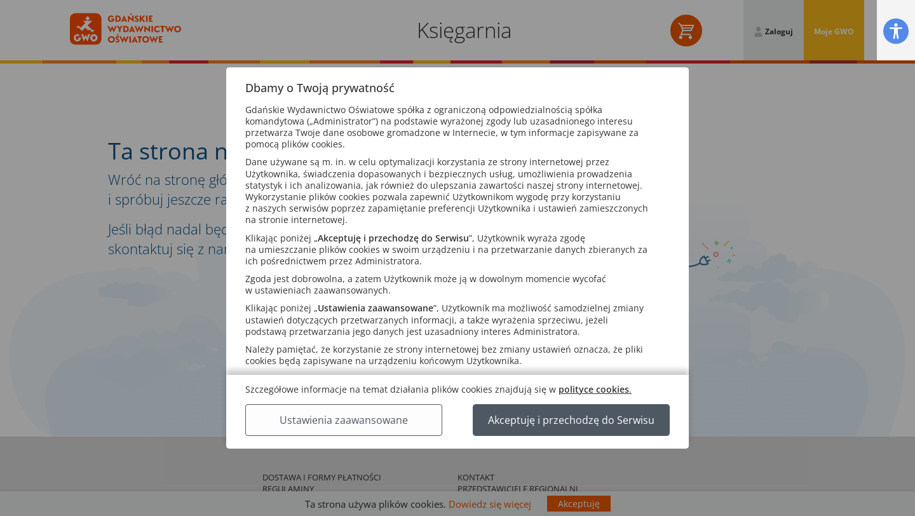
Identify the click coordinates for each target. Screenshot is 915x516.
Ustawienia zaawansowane (344, 420)
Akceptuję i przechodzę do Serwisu (571, 420)
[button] (896, 31)
